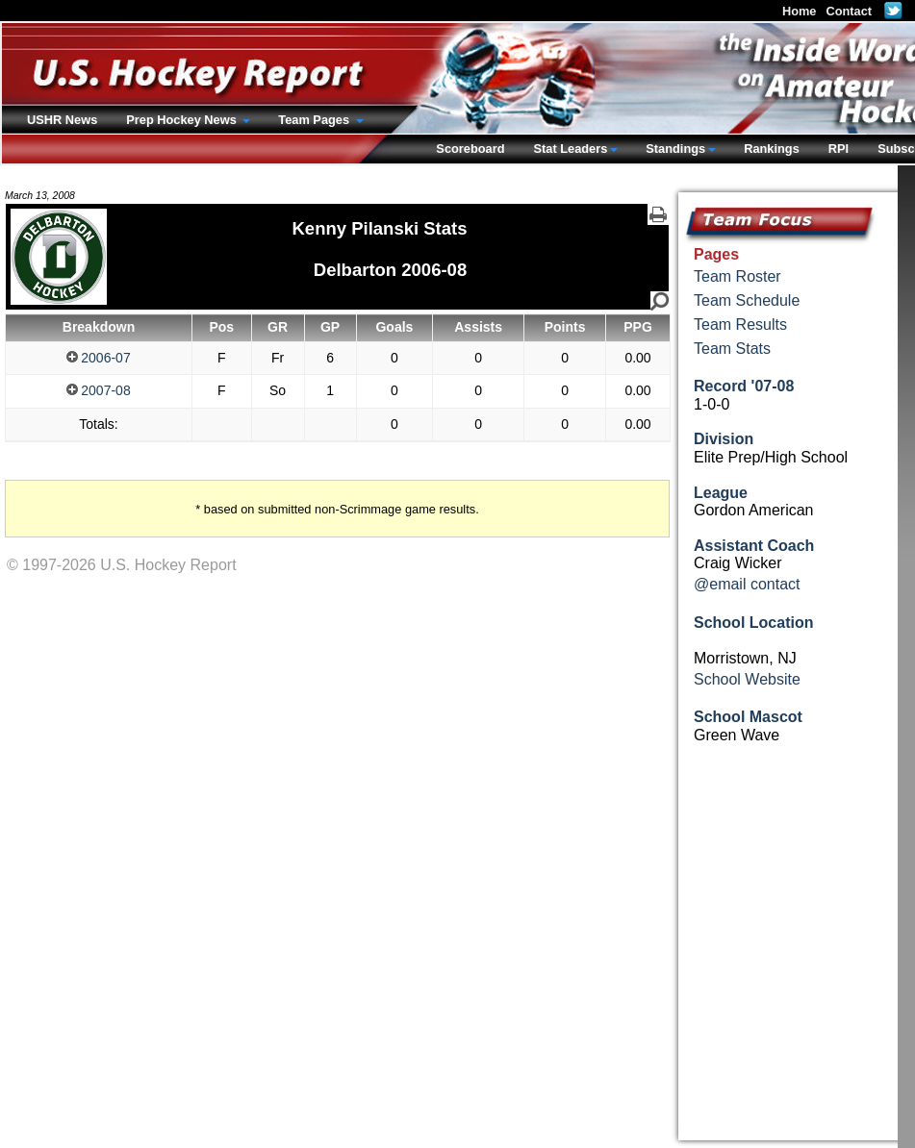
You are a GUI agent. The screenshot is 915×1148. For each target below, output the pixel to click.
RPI (838, 148)
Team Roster (737, 276)
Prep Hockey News (183, 119)
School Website (747, 679)
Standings (675, 148)
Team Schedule (747, 300)
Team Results (740, 324)
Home (799, 11)
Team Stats (732, 348)
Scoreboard (470, 148)
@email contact (747, 584)
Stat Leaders (570, 148)
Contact (849, 11)
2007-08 (98, 390)
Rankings (772, 148)
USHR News (62, 119)
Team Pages (315, 119)
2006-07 (98, 357)
